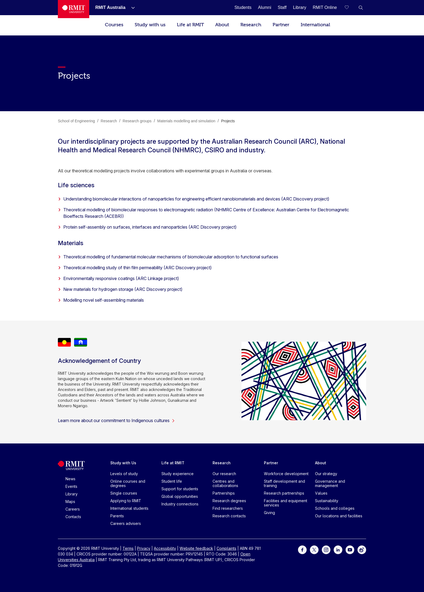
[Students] (243, 7)
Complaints (226, 548)
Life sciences (76, 185)
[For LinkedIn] (338, 549)
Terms (128, 548)
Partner (281, 25)
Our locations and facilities (338, 516)
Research (250, 25)
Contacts (73, 516)
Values (321, 493)
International (315, 25)
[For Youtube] (350, 549)
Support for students (179, 488)
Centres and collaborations (225, 483)
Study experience (177, 473)
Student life (171, 481)
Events (71, 486)
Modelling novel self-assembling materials (101, 300)
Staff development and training (284, 483)
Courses (114, 25)
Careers (72, 509)
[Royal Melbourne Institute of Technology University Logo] (73, 9)
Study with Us (123, 463)
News (70, 478)
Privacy (143, 548)
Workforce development (286, 473)
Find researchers (228, 508)
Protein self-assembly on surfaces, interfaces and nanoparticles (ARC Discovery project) (147, 227)
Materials (70, 242)
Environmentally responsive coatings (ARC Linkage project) (118, 278)
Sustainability (326, 500)
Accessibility (165, 548)
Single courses (123, 493)
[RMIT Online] (324, 7)
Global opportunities (179, 496)
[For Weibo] (361, 549)
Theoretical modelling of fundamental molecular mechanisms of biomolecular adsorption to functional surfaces (168, 256)
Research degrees (229, 500)
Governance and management (330, 483)
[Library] (300, 7)
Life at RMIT (190, 25)
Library (71, 494)
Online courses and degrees (127, 483)
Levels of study (124, 473)
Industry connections (179, 504)
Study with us (150, 25)
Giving (269, 512)
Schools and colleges (335, 508)
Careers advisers (125, 523)
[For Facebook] (302, 549)
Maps (70, 501)
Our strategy (326, 473)
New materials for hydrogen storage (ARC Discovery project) (120, 289)
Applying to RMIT (125, 500)
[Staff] (282, 7)
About (222, 25)
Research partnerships (284, 493)
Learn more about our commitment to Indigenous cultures (116, 420)
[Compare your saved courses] (350, 7)
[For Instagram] (326, 549)
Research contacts (229, 516)
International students (129, 508)
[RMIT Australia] (110, 7)
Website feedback (196, 548)
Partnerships (224, 493)
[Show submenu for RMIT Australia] (131, 7)
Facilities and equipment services (285, 502)
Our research (224, 473)
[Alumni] (264, 7)
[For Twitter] (314, 549)
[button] (360, 7)
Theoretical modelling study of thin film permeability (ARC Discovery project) (135, 267)
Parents (117, 516)
